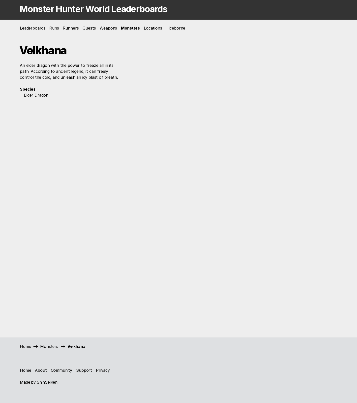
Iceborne (177, 28)
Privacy (103, 370)
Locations (153, 28)
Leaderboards (32, 28)
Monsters (130, 28)
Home (25, 346)
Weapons (108, 28)
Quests (89, 28)
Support (84, 370)
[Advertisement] (70, 178)
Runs (54, 28)
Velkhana (76, 346)
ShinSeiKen (47, 382)
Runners (71, 28)
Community (61, 370)
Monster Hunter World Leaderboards (94, 9)
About (41, 370)
